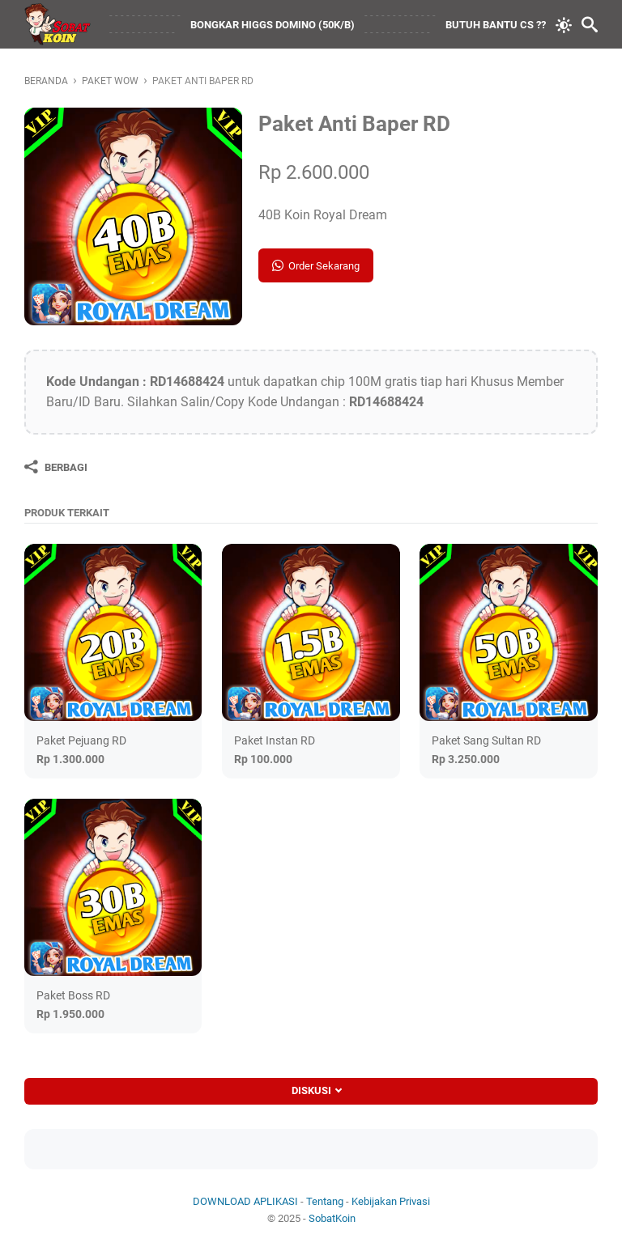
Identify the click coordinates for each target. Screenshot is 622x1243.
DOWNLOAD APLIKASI (245, 1201)
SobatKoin (332, 1218)
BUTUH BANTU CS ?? (495, 25)
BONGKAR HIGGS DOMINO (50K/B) (272, 25)
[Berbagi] (55, 467)
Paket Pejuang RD (81, 740)
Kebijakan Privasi (390, 1201)
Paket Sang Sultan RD (486, 740)
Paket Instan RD (274, 740)
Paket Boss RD (73, 995)
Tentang (324, 1201)
